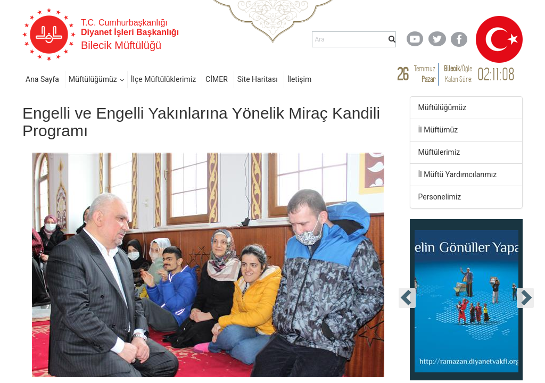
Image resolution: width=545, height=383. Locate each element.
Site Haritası (257, 79)
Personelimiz (439, 197)
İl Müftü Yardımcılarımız (457, 174)
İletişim (299, 79)
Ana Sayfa (42, 79)
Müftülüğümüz (93, 79)
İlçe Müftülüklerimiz (163, 79)
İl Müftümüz (438, 130)
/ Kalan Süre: (458, 73)
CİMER (216, 79)
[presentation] (407, 298)
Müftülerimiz (439, 152)
